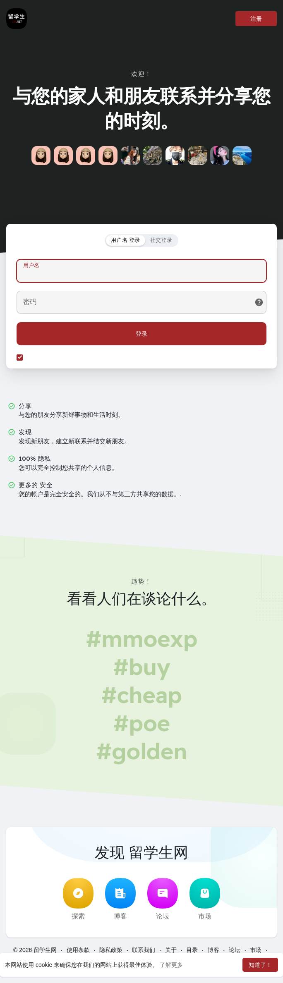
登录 (141, 333)
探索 (78, 899)
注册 (256, 18)
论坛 (162, 899)
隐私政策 (110, 950)
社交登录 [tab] (161, 240)
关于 (171, 950)
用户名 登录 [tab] (125, 240)
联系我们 (143, 950)
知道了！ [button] (260, 964)
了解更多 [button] (171, 964)
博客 (120, 899)
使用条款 (78, 950)
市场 (204, 899)
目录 (192, 950)
